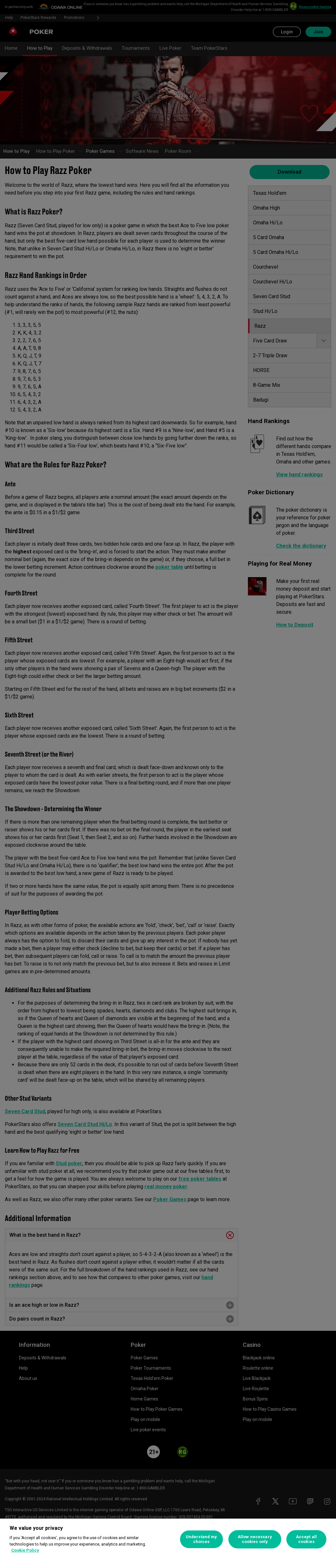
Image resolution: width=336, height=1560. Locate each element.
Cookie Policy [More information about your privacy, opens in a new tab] (25, 1550)
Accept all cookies (306, 1539)
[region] (168, 1539)
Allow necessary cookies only (255, 1539)
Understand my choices (201, 1539)
